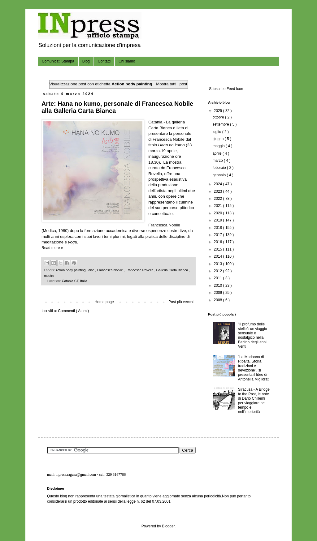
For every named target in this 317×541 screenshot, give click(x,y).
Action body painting (70, 270)
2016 (218, 242)
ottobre (218, 117)
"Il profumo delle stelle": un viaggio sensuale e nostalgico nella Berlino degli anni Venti (252, 335)
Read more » (52, 248)
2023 (218, 191)
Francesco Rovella (140, 270)
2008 (218, 300)
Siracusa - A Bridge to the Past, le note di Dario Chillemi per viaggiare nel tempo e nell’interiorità (254, 400)
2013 (218, 264)
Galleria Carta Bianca (172, 270)
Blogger (168, 526)
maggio (219, 146)
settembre (221, 124)
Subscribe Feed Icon (225, 89)
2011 (218, 278)
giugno (218, 139)
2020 (218, 213)
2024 (218, 184)
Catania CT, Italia (74, 281)
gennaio (219, 175)
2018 (218, 227)
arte (91, 270)
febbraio (219, 167)
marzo (218, 160)
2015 (218, 249)
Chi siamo (127, 61)
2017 (218, 235)
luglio (217, 132)
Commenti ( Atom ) (73, 311)
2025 (218, 111)
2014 (218, 256)
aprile (217, 153)
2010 (218, 285)
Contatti (104, 61)
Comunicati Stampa (58, 61)
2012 (218, 271)
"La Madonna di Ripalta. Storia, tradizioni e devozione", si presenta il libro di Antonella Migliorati (253, 368)
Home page (104, 302)
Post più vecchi (180, 302)
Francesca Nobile (110, 270)
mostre (49, 275)
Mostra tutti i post (171, 84)
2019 (218, 220)
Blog (86, 61)
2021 (218, 206)
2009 (218, 292)
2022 (218, 198)
